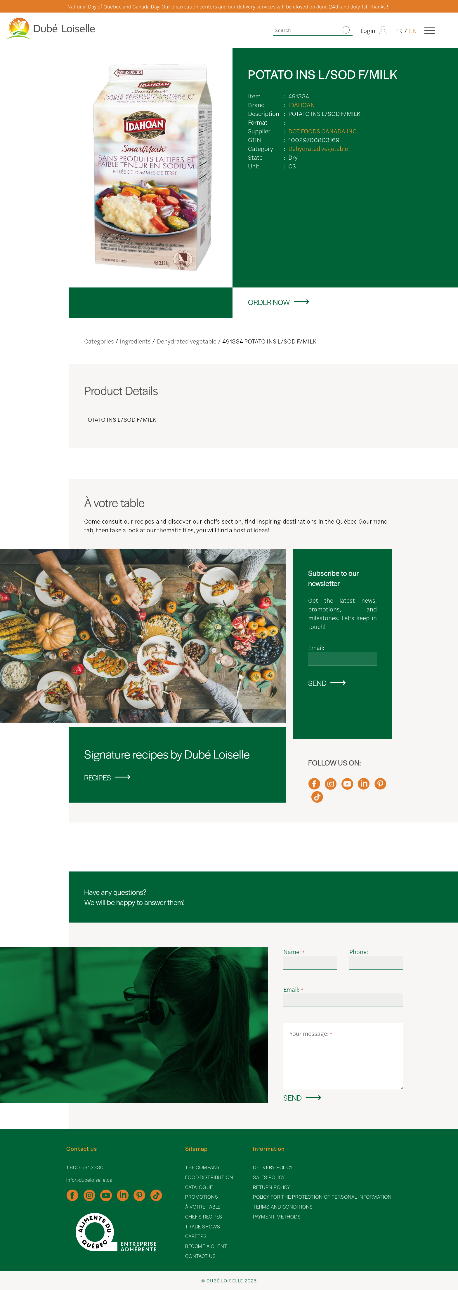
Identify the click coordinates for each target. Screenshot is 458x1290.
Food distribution (209, 1177)
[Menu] (429, 30)
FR (398, 30)
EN (413, 30)
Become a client (206, 1246)
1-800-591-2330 (84, 1167)
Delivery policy (273, 1167)
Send (317, 683)
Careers (196, 1236)
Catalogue (199, 1187)
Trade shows (202, 1226)
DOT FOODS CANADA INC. (323, 130)
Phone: (358, 951)
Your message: (310, 1033)
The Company (202, 1167)
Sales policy (269, 1177)
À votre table (203, 1206)
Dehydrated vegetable (318, 148)
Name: (294, 951)
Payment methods (277, 1216)
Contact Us (200, 1256)
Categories (99, 341)
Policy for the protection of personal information (322, 1196)
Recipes (97, 777)
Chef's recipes (203, 1216)
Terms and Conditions (283, 1206)
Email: (316, 647)
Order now (269, 302)
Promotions (201, 1196)
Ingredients (135, 341)
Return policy (271, 1187)
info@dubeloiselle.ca (89, 1179)
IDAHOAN (301, 104)
